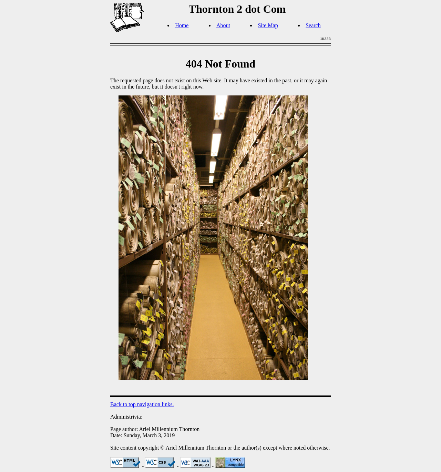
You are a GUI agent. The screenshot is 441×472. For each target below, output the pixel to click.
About (223, 25)
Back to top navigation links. (142, 404)
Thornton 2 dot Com (237, 9)
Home (181, 25)
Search (313, 25)
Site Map (268, 25)
